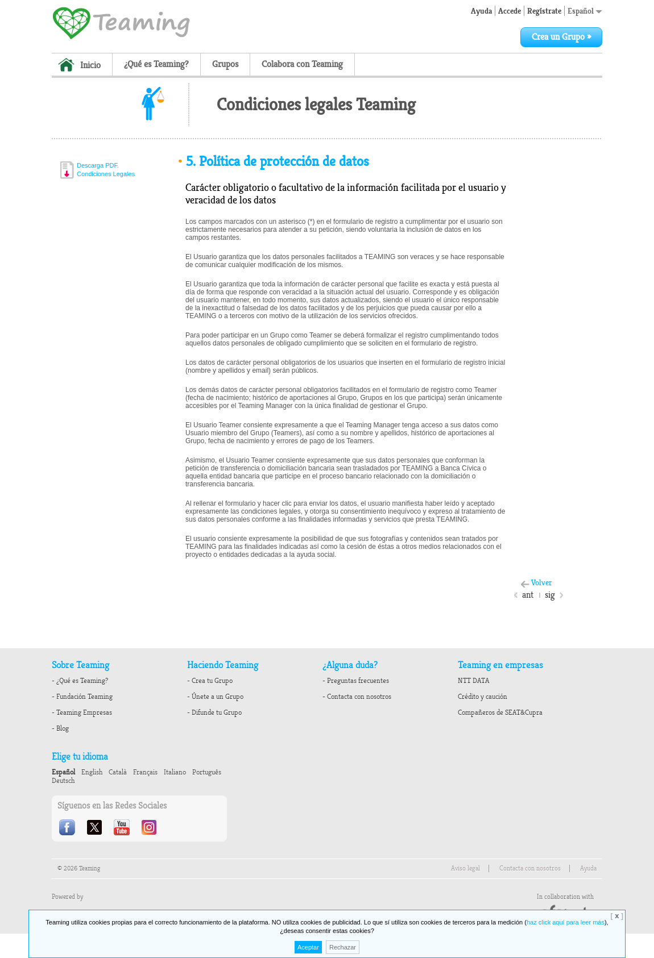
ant (527, 595)
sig (550, 595)
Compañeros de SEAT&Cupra (500, 712)
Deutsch (63, 780)
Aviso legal (465, 868)
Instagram (150, 827)
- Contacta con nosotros (356, 696)
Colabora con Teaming (302, 64)
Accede (509, 11)
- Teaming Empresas (82, 712)
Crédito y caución (482, 696)
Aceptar (308, 947)
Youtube (123, 827)
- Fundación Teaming (82, 696)
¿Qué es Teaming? (156, 64)
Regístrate (544, 11)
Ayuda (481, 11)
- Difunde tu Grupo (214, 712)
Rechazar (342, 947)
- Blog (60, 728)
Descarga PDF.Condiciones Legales (106, 169)
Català (118, 772)
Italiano (175, 772)
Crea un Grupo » (561, 37)
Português (206, 772)
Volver (541, 583)
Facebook (68, 827)
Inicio (90, 65)
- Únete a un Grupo (215, 696)
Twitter (95, 827)
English (91, 772)
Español (585, 11)
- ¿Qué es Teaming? (80, 680)
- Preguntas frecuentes (355, 680)
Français (145, 772)
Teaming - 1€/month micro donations (121, 22)
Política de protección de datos (273, 161)
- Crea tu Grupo (210, 680)
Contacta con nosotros (530, 868)
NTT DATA (473, 680)
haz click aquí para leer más (566, 922)
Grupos (225, 64)
